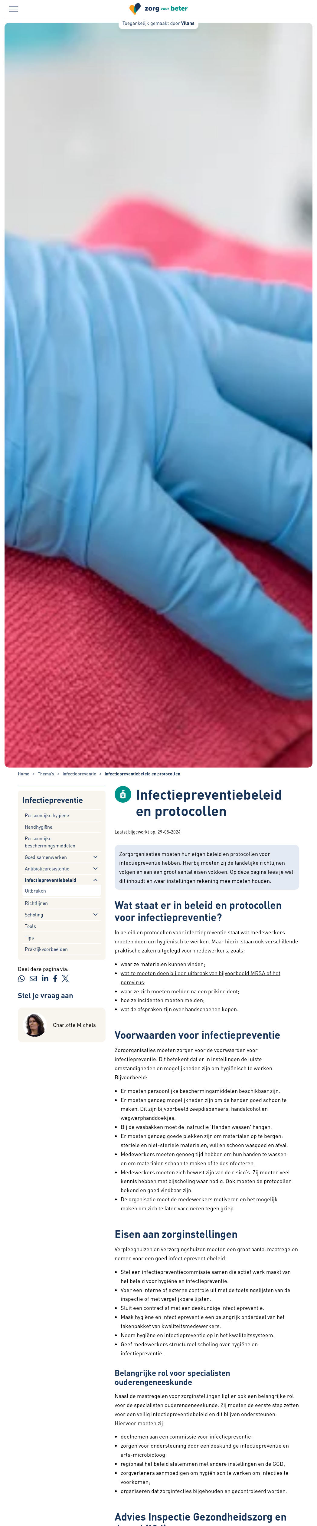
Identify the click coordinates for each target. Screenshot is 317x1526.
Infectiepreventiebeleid (50, 880)
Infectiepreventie (52, 800)
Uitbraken (35, 890)
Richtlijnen (36, 903)
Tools (30, 926)
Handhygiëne (38, 827)
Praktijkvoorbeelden (46, 949)
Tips (29, 937)
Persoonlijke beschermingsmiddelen (50, 842)
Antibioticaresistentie (47, 868)
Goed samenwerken (46, 857)
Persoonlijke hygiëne (47, 815)
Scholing (34, 914)
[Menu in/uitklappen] (14, 9)
